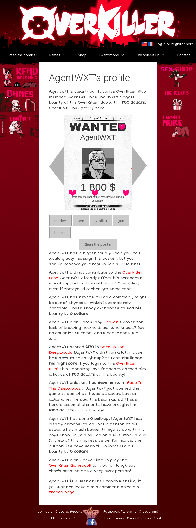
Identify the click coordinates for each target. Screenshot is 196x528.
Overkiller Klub (139, 518)
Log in (161, 43)
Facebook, (111, 512)
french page (62, 492)
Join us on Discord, (53, 512)
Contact (183, 55)
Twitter (127, 512)
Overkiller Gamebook (70, 465)
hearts (59, 232)
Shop (82, 55)
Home (36, 518)
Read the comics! (23, 55)
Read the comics (57, 518)
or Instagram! (146, 512)
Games (60, 55)
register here (182, 43)
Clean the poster (98, 244)
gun (121, 220)
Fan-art (111, 322)
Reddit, (75, 512)
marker (60, 220)
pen (81, 220)
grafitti (101, 220)
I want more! (114, 55)
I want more (114, 518)
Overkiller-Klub (153, 55)
